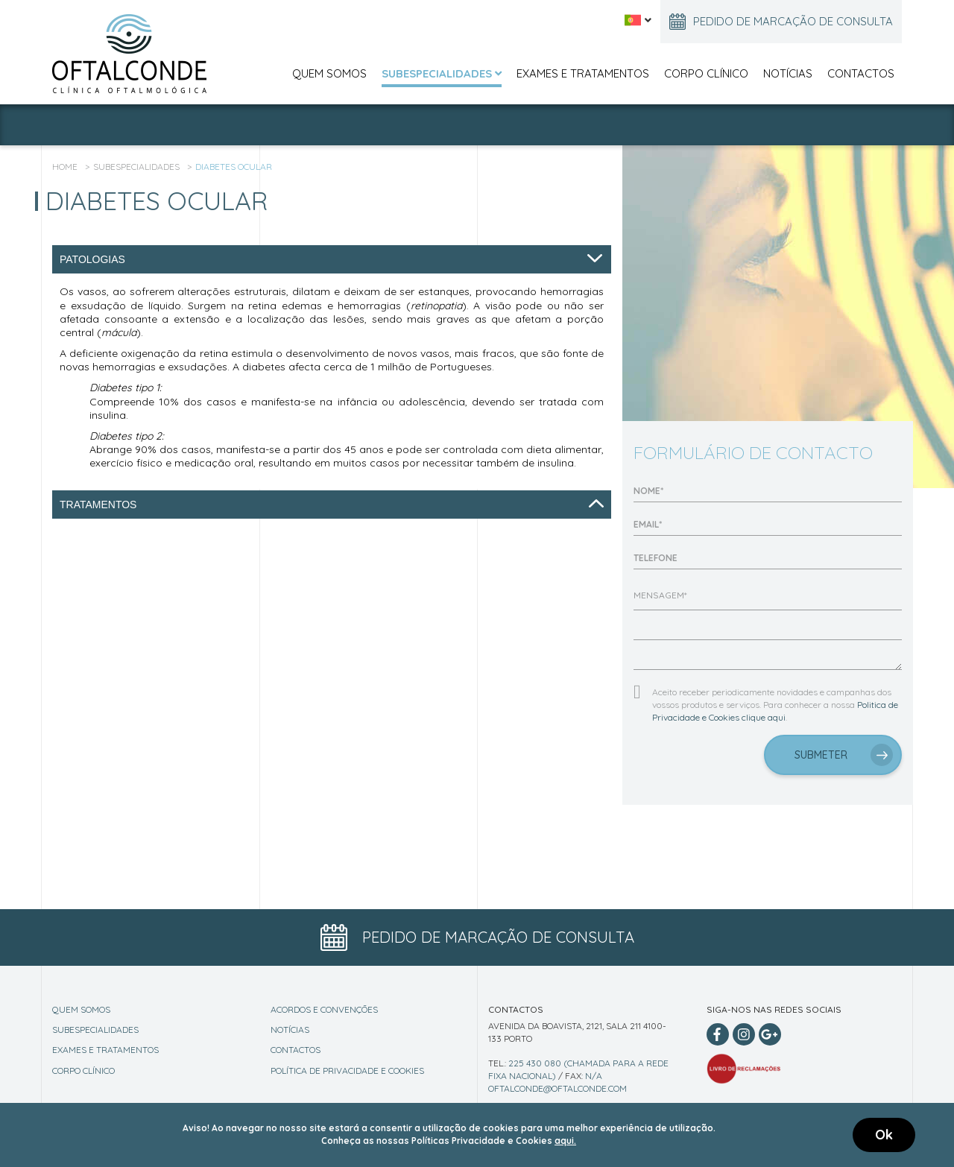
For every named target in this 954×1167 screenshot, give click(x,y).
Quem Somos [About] (81, 1009)
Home (65, 166)
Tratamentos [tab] (332, 504)
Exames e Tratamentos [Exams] (105, 1049)
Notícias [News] (290, 1029)
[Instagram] (744, 1034)
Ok (884, 1134)
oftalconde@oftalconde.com (557, 1088)
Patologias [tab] (332, 259)
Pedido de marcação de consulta (781, 21)
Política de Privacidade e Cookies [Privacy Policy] (347, 1070)
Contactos (860, 73)
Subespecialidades (442, 73)
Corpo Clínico (706, 73)
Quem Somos (329, 73)
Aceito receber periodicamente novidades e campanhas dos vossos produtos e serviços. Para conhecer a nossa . (775, 704)
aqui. (565, 1140)
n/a (593, 1075)
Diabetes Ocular (233, 166)
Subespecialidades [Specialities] (95, 1029)
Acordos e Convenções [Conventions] (324, 1009)
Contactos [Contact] (295, 1049)
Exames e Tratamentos (583, 73)
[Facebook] (718, 1034)
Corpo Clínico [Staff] (83, 1070)
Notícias (787, 73)
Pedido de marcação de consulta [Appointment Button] (477, 937)
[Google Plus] (770, 1034)
